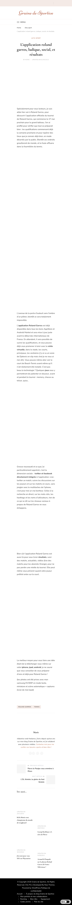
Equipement (45, 899)
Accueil (19, 894)
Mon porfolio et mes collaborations (33, 896)
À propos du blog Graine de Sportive (40, 894)
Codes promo (25, 901)
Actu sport (36, 38)
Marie (27, 60)
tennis (36, 707)
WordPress (36, 888)
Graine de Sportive (36, 13)
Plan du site (38, 901)
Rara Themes (49, 885)
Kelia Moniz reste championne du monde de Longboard (25, 820)
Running (23, 899)
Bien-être (33, 899)
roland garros (24, 707)
